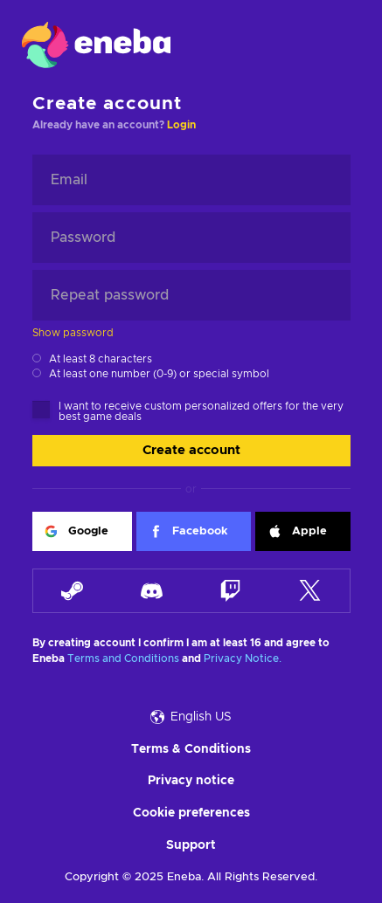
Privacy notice (191, 781)
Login (181, 125)
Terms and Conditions (123, 658)
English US (191, 717)
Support (191, 845)
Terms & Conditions (191, 749)
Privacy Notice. (242, 658)
